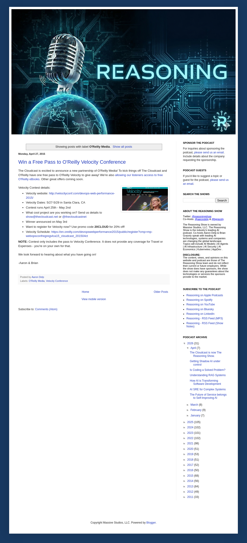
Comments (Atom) (46, 309)
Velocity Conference (57, 281)
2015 (190, 475)
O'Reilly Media (37, 281)
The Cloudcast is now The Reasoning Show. (206, 354)
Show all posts (122, 146)
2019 (190, 454)
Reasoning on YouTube (200, 304)
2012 (190, 491)
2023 (190, 432)
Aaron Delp (38, 277)
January (196, 415)
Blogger (151, 522)
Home (85, 291)
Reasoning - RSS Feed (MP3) (204, 318)
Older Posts (161, 291)
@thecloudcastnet (74, 216)
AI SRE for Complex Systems (208, 389)
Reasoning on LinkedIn (200, 313)
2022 (190, 438)
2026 (190, 343)
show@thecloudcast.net (42, 216)
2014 (190, 481)
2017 (190, 465)
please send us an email (209, 152)
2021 (190, 443)
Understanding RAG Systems (208, 375)
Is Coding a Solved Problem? (207, 370)
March (195, 404)
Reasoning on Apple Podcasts (204, 295)
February (196, 410)
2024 (190, 427)
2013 (190, 486)
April (194, 348)
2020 (190, 449)
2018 (190, 459)
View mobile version (94, 299)
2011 (190, 497)
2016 (190, 470)
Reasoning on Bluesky (200, 309)
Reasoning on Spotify (199, 299)
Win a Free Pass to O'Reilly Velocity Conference (72, 162)
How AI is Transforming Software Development (205, 382)
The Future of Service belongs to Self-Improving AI (208, 396)
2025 (190, 422)
